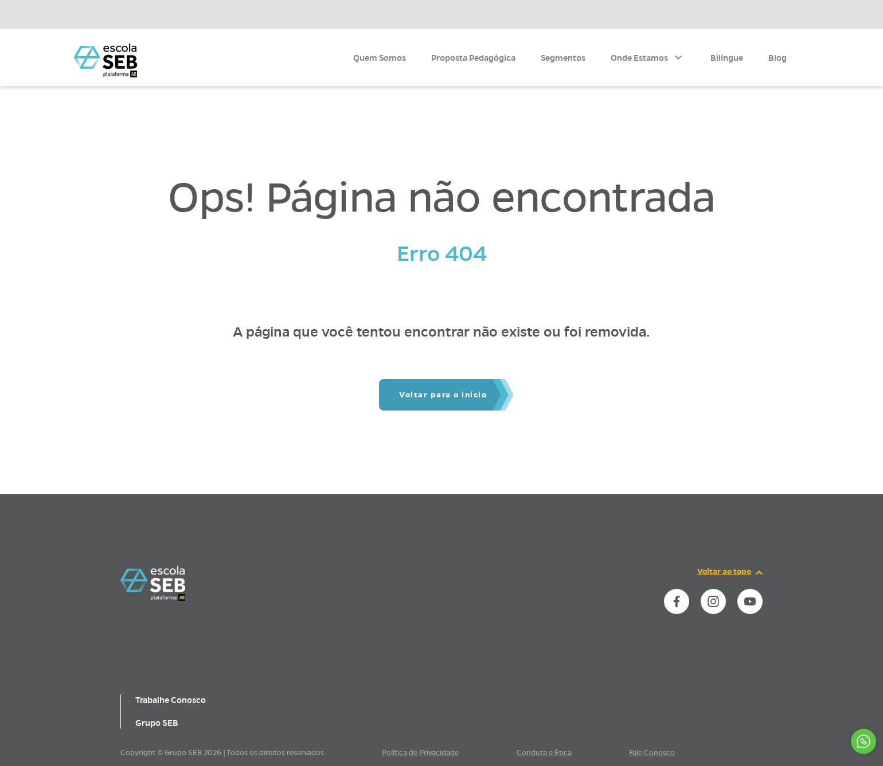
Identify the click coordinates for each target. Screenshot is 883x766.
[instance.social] (676, 601)
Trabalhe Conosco (170, 700)
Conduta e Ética (544, 752)
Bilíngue (726, 58)
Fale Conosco (652, 752)
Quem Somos (379, 58)
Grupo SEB (156, 723)
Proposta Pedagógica (473, 58)
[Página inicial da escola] (152, 598)
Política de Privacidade (420, 752)
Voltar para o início (443, 395)
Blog (777, 58)
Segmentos (563, 58)
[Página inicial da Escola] (105, 59)
